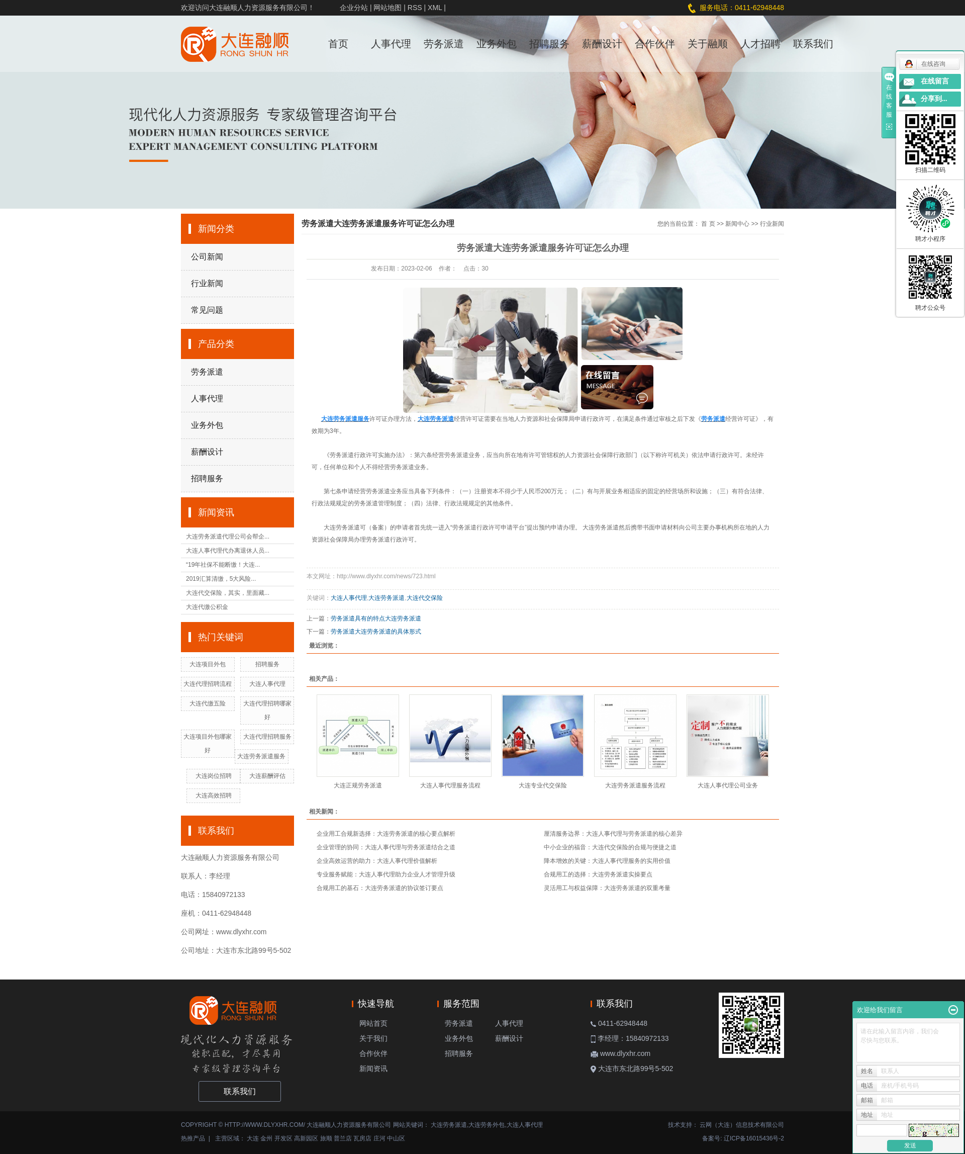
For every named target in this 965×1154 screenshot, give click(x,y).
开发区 (283, 1138)
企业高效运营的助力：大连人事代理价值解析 (377, 860)
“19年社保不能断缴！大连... (223, 564)
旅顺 (326, 1138)
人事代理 (391, 43)
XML (435, 8)
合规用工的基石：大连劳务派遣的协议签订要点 (380, 888)
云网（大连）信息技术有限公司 (742, 1124)
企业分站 (354, 8)
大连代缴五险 (207, 703)
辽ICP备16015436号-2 (754, 1138)
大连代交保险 (425, 597)
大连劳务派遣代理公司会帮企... (227, 536)
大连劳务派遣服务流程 (635, 785)
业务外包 (496, 43)
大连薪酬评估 (267, 775)
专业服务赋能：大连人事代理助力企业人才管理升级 (386, 874)
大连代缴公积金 (207, 606)
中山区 (396, 1138)
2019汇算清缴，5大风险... (221, 578)
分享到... (934, 99)
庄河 (379, 1138)
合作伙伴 (655, 43)
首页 (338, 43)
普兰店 (343, 1138)
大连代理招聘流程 (207, 683)
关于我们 (373, 1038)
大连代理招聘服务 (267, 736)
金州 (266, 1138)
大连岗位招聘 (214, 775)
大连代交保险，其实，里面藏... (227, 592)
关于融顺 (708, 43)
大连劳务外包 (486, 1124)
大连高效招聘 (214, 795)
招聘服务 (549, 43)
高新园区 (306, 1138)
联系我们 (813, 43)
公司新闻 (207, 256)
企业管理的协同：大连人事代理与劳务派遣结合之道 (386, 847)
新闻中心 (737, 223)
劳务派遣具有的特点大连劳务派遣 (376, 618)
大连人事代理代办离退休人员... (227, 550)
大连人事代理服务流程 (450, 785)
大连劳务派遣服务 (261, 756)
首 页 (708, 223)
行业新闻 (207, 283)
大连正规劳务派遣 (358, 785)
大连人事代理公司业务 (728, 785)
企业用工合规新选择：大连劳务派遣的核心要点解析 (386, 833)
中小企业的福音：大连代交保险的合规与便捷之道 (610, 847)
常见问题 (207, 310)
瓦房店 (362, 1138)
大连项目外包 (207, 664)
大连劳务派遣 (601, 527)
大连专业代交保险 (543, 785)
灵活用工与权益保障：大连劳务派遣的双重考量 (607, 888)
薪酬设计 (602, 43)
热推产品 (193, 1138)
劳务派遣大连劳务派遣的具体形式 (376, 631)
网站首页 (373, 1023)
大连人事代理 (267, 683)
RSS (415, 8)
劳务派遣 (444, 43)
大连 (253, 1138)
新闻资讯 (373, 1068)
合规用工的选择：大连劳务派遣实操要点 (598, 874)
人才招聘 (760, 43)
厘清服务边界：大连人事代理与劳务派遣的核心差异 (613, 833)
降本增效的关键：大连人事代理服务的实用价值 (607, 860)
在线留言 (935, 81)
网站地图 (387, 8)
